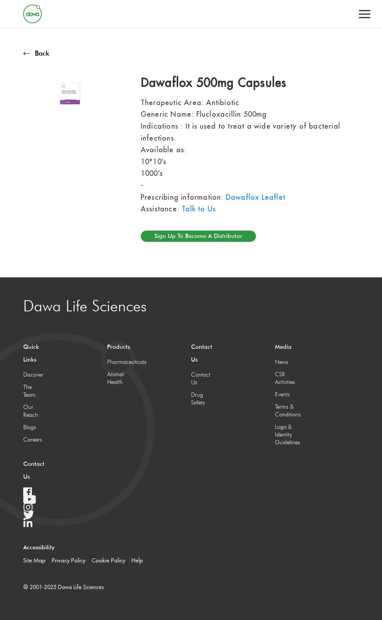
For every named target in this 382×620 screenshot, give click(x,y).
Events (282, 394)
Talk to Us (199, 208)
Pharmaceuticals (117, 361)
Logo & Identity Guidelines (285, 434)
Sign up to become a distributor (198, 236)
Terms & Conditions (285, 410)
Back (36, 53)
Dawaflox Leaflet (255, 197)
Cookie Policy (108, 560)
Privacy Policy (68, 560)
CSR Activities (285, 378)
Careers (32, 439)
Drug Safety (198, 398)
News (281, 361)
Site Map (34, 560)
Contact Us (200, 378)
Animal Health (115, 378)
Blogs (29, 427)
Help (137, 560)
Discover (33, 374)
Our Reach (30, 411)
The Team (29, 391)
